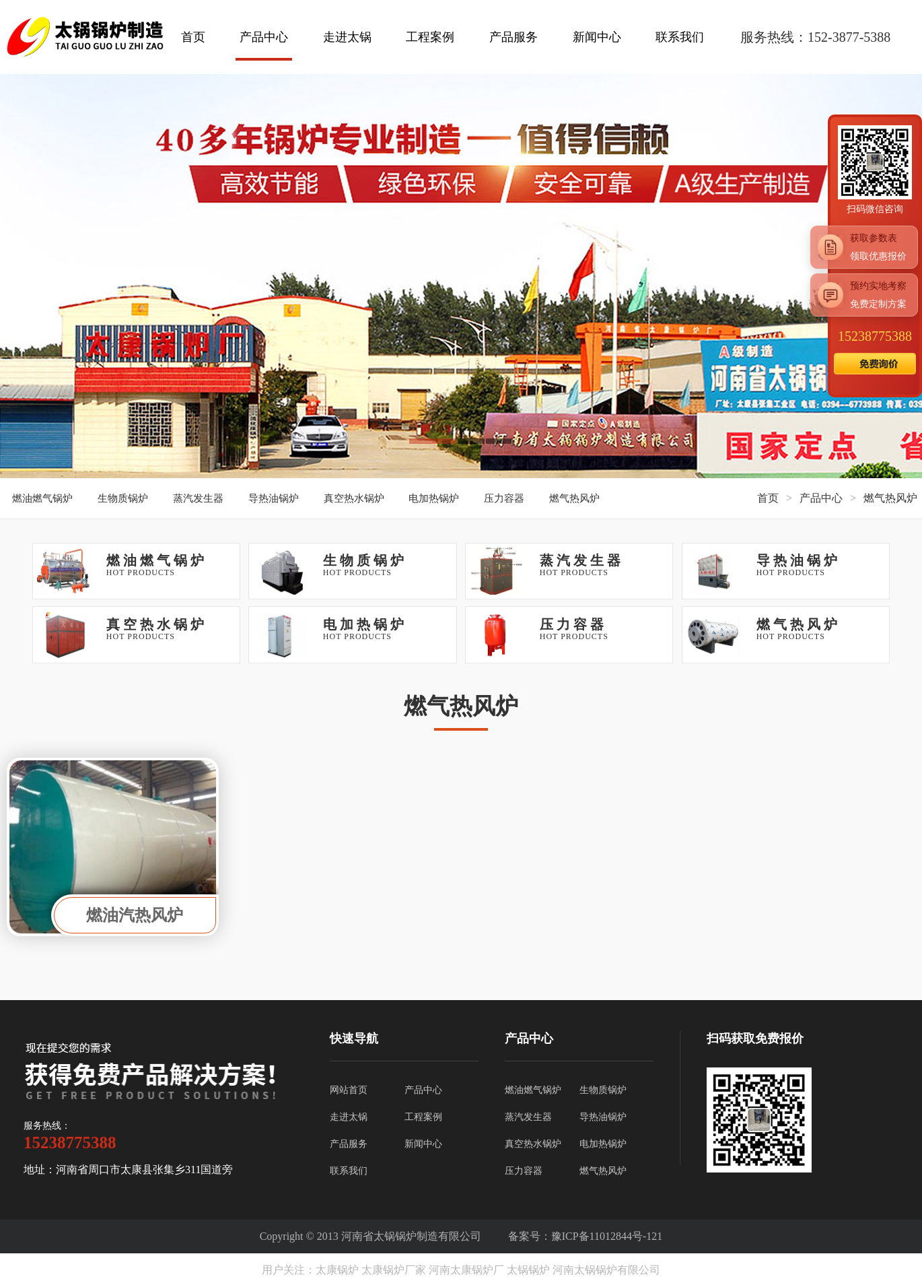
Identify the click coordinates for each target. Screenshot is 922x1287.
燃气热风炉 (574, 498)
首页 (193, 37)
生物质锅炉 (123, 498)
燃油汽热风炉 (134, 915)
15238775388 (875, 336)
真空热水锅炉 (354, 498)
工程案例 (430, 37)
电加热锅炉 (434, 498)
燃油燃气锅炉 (42, 498)
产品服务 (513, 37)
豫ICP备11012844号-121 (607, 1236)
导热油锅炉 (273, 498)
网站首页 (348, 1090)
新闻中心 (597, 37)
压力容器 (504, 498)
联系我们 (679, 37)
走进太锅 (347, 37)
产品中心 (264, 37)
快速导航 (354, 1038)
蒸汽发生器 (198, 498)
